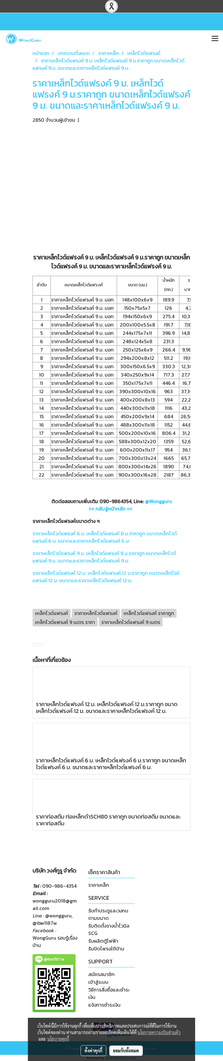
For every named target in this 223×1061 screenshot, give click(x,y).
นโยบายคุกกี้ (58, 1039)
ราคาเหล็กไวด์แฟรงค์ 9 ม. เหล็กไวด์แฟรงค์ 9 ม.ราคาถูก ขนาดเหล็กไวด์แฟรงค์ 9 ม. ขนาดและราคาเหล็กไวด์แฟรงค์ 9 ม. (104, 556)
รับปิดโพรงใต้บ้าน (106, 948)
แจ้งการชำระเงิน (104, 1004)
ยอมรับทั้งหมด (126, 1050)
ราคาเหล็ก (98, 885)
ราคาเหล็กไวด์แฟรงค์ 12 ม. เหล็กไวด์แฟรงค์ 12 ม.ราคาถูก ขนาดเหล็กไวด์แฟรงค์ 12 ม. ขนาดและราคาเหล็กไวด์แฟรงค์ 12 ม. (106, 576)
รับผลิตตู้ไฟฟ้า (103, 941)
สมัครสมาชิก (101, 974)
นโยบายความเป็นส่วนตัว (159, 1032)
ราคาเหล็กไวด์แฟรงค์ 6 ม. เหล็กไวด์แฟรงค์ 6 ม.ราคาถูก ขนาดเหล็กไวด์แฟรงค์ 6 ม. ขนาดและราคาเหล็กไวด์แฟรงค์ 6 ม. (105, 537)
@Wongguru (158, 501)
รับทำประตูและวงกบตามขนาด (108, 914)
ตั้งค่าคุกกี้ (93, 1050)
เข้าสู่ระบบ (98, 982)
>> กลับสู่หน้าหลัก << (110, 508)
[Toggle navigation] (215, 39)
